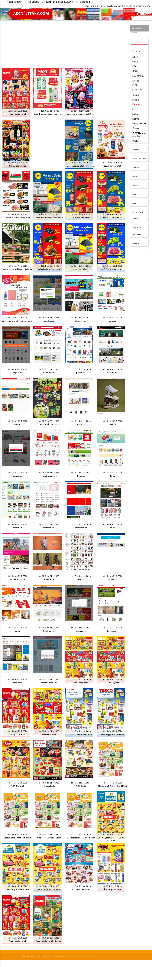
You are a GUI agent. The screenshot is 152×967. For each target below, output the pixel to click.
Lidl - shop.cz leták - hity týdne (81, 166)
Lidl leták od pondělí (112, 217)
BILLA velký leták (112, 682)
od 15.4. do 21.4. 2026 (49, 317)
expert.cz (17, 372)
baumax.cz (81, 631)
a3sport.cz (112, 372)
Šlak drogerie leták (112, 889)
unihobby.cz (17, 424)
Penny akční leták (17, 734)
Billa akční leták (49, 734)
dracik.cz (17, 527)
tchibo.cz (80, 424)
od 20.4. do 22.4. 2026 (49, 111)
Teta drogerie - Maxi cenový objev (49, 114)
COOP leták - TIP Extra (49, 424)
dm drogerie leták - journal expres (17, 321)
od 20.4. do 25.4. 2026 (17, 214)
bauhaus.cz (112, 631)
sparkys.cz (49, 321)
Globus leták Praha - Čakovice (17, 838)
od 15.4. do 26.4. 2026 (81, 886)
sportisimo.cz (49, 527)
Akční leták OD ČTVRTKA (49, 269)
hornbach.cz (49, 631)
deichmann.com (17, 579)
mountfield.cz (49, 372)
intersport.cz (81, 527)
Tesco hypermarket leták (112, 734)
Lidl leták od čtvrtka (81, 217)
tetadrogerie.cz (49, 476)
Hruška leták (49, 786)
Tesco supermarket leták (80, 734)
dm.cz (112, 476)
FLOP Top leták (17, 786)
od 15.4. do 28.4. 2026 (49, 421)
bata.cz (112, 424)
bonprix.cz (49, 579)
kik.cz (112, 527)
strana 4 (85, 1)
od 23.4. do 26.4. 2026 (81, 214)
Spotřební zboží (80, 269)
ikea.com (17, 682)
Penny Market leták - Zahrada (49, 941)
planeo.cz (80, 372)
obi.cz (17, 631)
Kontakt (93, 956)
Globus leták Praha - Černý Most (112, 786)
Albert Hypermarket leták (17, 889)
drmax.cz (81, 476)
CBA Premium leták (112, 166)
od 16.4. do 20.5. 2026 (17, 317)
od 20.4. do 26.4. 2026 (17, 162)
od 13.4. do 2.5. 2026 (112, 886)
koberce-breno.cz (49, 682)
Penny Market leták (17, 114)
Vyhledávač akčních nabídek (139, 30)
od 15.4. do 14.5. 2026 (17, 266)
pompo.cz (17, 476)
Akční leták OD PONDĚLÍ (112, 269)
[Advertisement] (63, 41)
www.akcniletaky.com (41, 956)
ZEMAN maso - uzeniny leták (17, 217)
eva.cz (81, 579)
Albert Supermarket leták (49, 889)
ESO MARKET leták (80, 889)
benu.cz (112, 321)
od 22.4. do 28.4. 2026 (17, 111)
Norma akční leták (17, 166)
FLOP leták (81, 786)
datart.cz (112, 579)
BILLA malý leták (80, 682)
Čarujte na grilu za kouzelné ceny (81, 114)
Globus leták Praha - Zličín (49, 838)
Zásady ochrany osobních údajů (70, 956)
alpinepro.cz (81, 321)
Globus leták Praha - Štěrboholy (81, 838)
